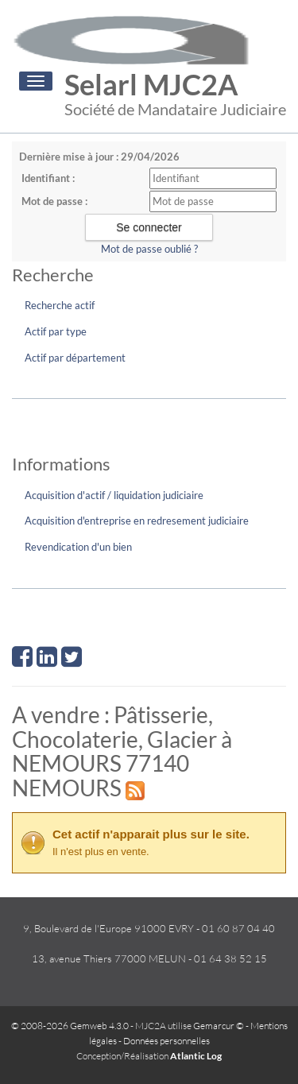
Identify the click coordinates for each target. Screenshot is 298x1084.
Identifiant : (48, 178)
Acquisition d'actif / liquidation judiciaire (114, 495)
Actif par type (56, 331)
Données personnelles (166, 1041)
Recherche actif (60, 305)
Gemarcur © (218, 1026)
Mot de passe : (54, 201)
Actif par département (75, 357)
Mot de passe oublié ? (149, 248)
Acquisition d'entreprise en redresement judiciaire (137, 520)
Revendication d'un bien (78, 546)
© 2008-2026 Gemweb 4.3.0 (70, 1026)
